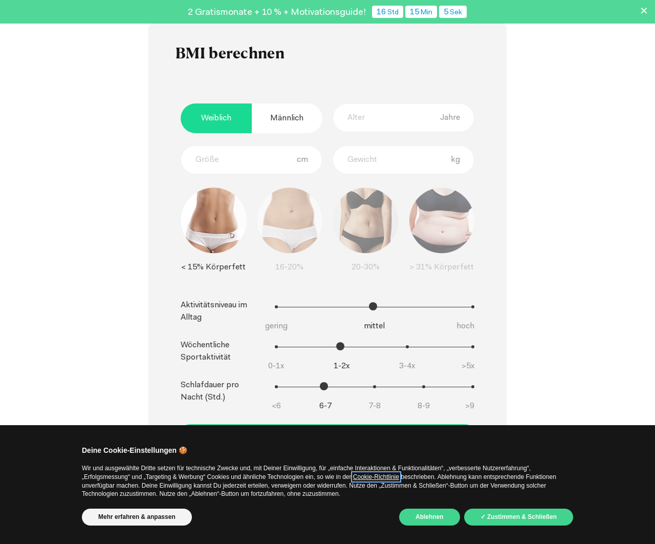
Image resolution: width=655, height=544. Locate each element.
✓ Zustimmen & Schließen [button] (519, 516)
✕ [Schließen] (644, 12)
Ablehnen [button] (430, 516)
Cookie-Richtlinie (376, 476)
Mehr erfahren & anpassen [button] (137, 516)
